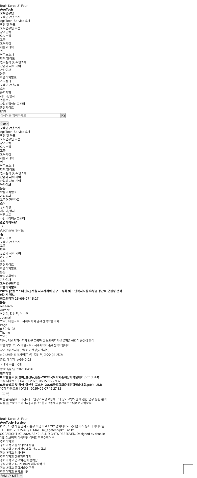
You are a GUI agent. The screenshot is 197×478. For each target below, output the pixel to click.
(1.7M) (49, 377)
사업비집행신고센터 (12, 104)
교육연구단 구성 (10, 29)
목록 (6, 393)
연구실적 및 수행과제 (13, 63)
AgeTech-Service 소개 (15, 21)
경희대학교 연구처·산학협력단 (19, 460)
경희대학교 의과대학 (13, 453)
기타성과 (5, 82)
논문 (3, 74)
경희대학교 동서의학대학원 (17, 445)
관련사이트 (7, 108)
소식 (3, 89)
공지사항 (5, 93)
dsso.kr (100, 434)
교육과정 (5, 44)
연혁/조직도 (7, 59)
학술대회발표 (8, 78)
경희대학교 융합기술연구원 (17, 468)
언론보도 (5, 100)
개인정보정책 (8, 437)
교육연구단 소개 (10, 17)
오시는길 (5, 36)
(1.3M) (51, 385)
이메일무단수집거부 (41, 437)
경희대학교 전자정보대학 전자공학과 (23, 449)
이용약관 (23, 437)
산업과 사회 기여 (10, 67)
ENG (3, 112)
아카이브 (5, 70)
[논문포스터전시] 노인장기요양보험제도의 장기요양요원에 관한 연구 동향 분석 (57, 399)
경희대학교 (7, 441)
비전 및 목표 (7, 25)
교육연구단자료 (9, 85)
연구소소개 (7, 55)
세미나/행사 (7, 97)
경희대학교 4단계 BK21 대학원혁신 (22, 464)
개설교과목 (7, 48)
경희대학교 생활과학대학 (15, 456)
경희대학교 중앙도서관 (14, 471)
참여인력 (5, 33)
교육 (3, 40)
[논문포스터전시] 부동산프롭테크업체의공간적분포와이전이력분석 (50, 403)
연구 (3, 51)
